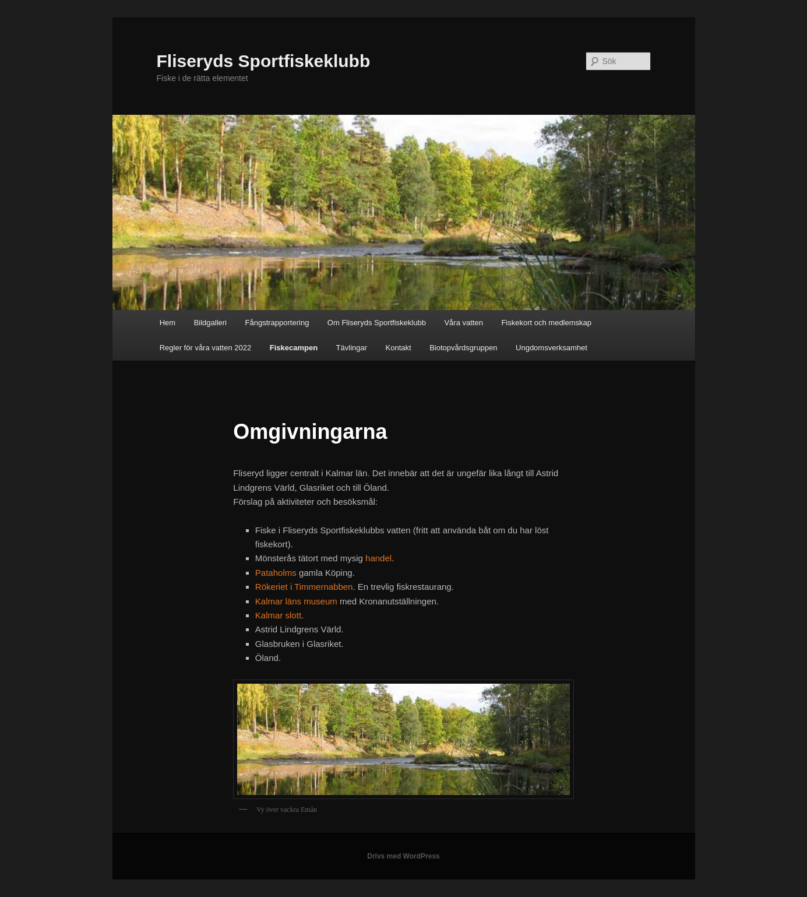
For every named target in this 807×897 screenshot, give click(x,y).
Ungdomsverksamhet (551, 347)
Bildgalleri (210, 322)
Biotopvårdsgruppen (463, 347)
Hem (167, 322)
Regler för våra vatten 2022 (206, 347)
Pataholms (277, 573)
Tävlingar (351, 347)
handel (378, 558)
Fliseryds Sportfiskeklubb (264, 61)
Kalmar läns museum (296, 601)
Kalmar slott (278, 615)
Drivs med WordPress (403, 856)
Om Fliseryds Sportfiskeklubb (376, 322)
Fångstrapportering (277, 322)
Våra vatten (463, 322)
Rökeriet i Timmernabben (304, 587)
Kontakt (398, 347)
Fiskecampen (294, 347)
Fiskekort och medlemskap (546, 322)
